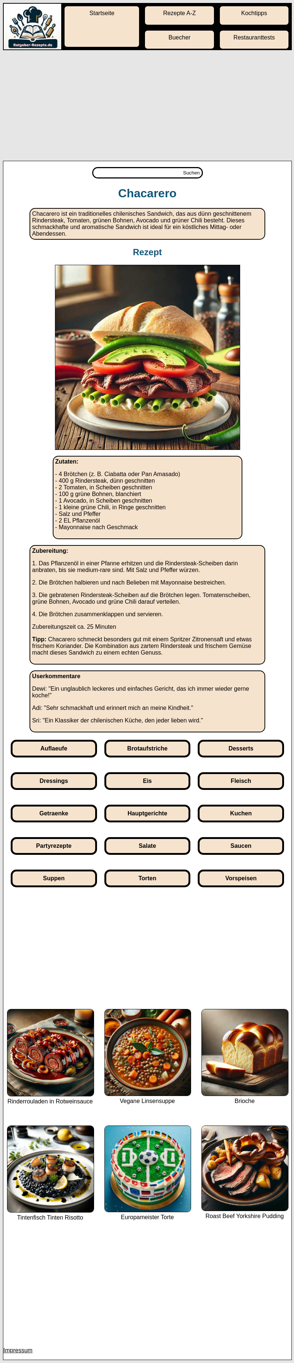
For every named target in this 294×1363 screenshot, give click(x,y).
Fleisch (241, 781)
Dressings (53, 781)
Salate (147, 846)
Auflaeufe (53, 748)
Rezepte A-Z (179, 13)
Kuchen (241, 813)
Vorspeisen (241, 878)
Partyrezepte (54, 846)
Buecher (180, 37)
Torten (147, 878)
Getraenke (53, 813)
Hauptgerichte (147, 813)
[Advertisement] (147, 105)
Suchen (191, 173)
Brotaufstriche (147, 748)
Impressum (17, 1350)
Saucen (241, 846)
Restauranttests (254, 37)
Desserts (240, 748)
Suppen (54, 878)
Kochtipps (254, 13)
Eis (147, 781)
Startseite (102, 13)
